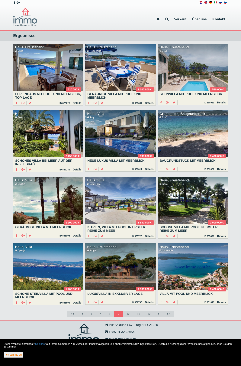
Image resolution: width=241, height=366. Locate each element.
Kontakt (218, 19)
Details (77, 103)
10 (128, 313)
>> (168, 313)
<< (72, 313)
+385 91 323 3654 (121, 332)
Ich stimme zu (13, 354)
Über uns (199, 19)
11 (138, 313)
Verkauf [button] (180, 19)
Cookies (40, 343)
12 (148, 313)
